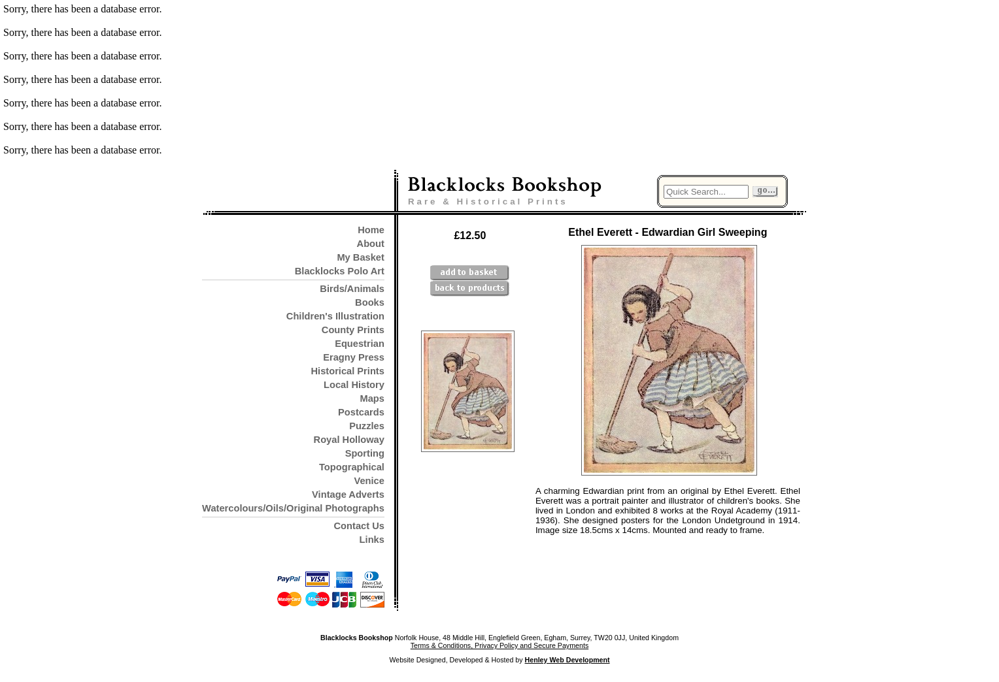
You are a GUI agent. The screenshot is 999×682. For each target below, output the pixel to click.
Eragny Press (353, 357)
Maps (372, 398)
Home (371, 230)
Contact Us (359, 526)
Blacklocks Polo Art (339, 271)
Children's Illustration (335, 316)
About (370, 243)
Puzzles (366, 426)
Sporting (364, 453)
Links (372, 539)
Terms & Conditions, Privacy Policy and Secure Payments (499, 645)
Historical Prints (347, 371)
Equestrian (359, 343)
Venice (369, 481)
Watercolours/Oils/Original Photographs (293, 508)
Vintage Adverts (348, 494)
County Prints (353, 330)
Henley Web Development (567, 660)
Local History (354, 385)
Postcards (361, 412)
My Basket (360, 257)
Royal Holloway (349, 439)
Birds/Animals (352, 289)
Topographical (351, 467)
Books (369, 302)
